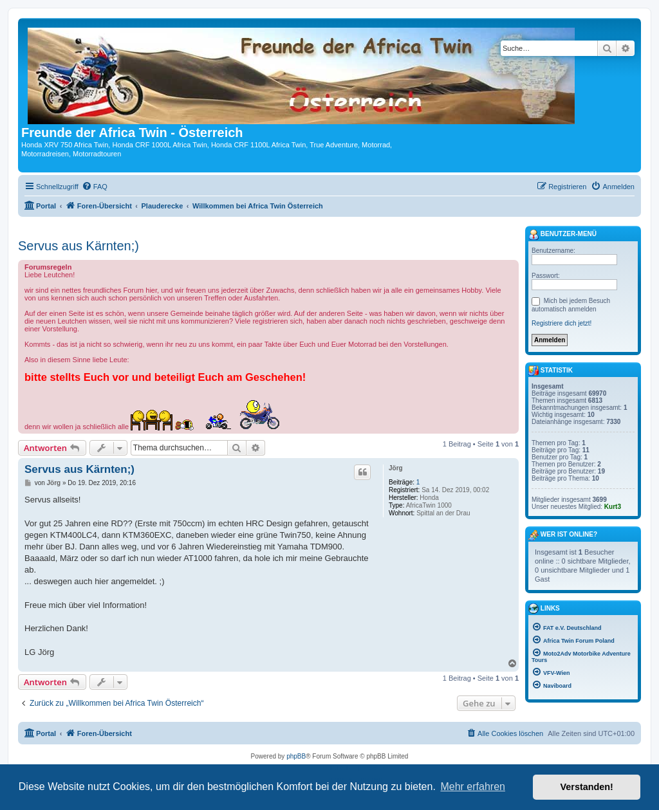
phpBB (296, 756)
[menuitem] (94, 186)
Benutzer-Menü (562, 235)
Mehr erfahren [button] (472, 786)
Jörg (396, 468)
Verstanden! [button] (587, 787)
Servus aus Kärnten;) (78, 246)
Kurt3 (612, 506)
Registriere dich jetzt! (561, 323)
